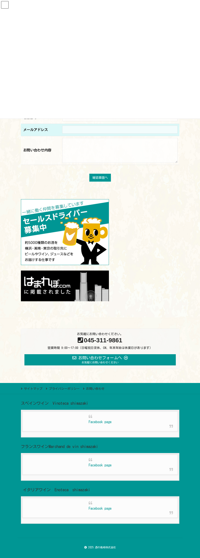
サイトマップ (33, 388)
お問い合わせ (95, 388)
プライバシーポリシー (64, 388)
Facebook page (100, 422)
